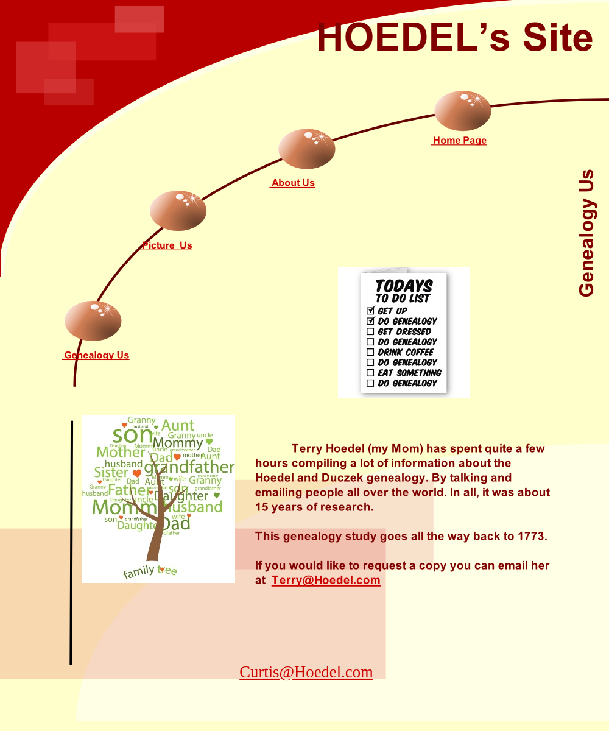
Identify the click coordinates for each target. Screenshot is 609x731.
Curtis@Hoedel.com (306, 672)
